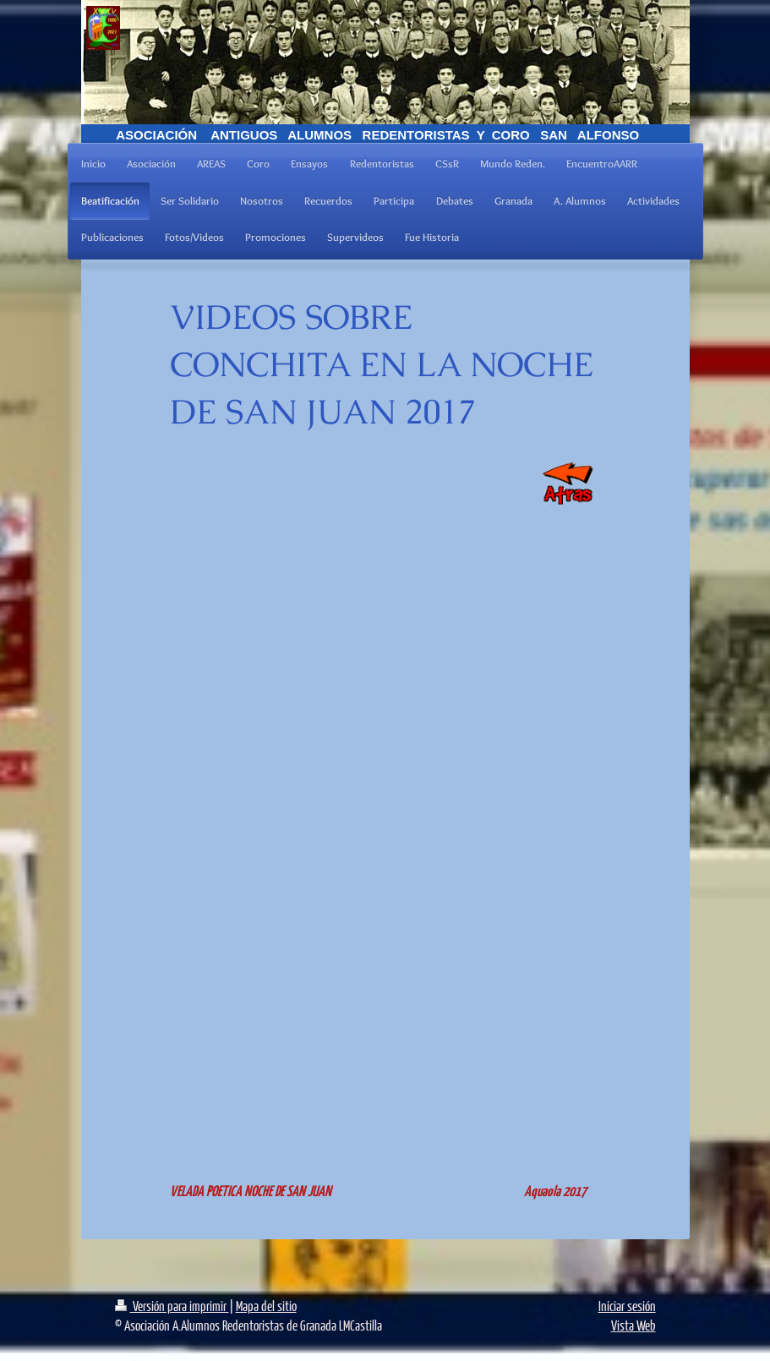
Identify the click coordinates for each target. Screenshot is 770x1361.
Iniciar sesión (627, 1306)
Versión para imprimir (172, 1306)
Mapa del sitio (266, 1306)
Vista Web (633, 1325)
